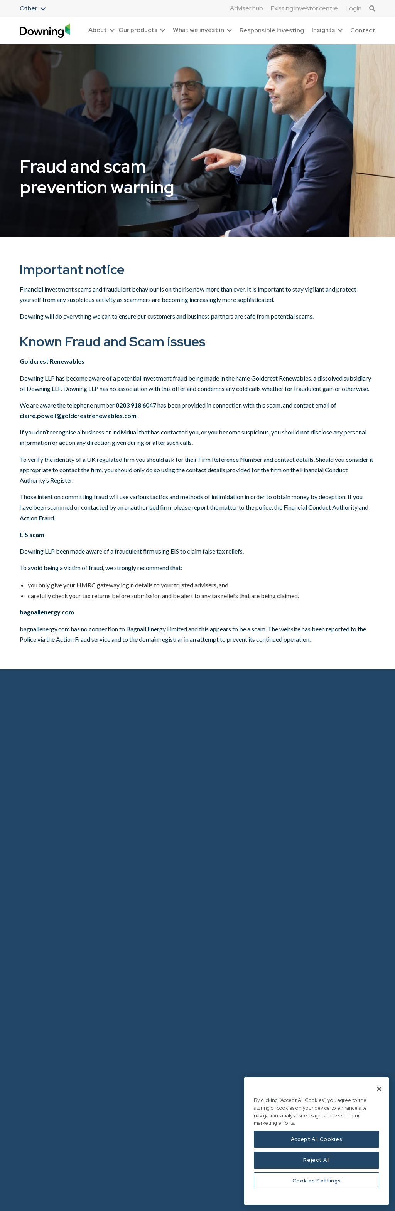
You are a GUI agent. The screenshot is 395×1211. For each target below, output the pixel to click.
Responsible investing (272, 30)
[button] (33, 9)
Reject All (316, 1160)
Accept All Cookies (317, 1139)
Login (353, 8)
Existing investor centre (304, 8)
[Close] (379, 1088)
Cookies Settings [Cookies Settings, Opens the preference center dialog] (316, 1180)
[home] (45, 30)
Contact (362, 30)
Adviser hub (246, 8)
